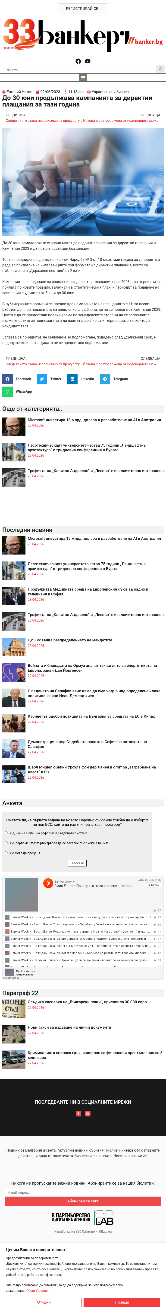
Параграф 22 (20, 993)
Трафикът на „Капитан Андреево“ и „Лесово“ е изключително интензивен (96, 470)
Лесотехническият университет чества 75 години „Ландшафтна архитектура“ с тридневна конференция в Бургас (87, 447)
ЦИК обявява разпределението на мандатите (70, 640)
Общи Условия (37, 1291)
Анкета (12, 803)
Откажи (44, 1302)
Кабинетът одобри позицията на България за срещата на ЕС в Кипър (92, 716)
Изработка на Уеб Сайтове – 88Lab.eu (83, 1231)
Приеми (122, 1302)
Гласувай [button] (77, 863)
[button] (83, 77)
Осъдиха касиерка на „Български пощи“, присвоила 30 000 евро (87, 1002)
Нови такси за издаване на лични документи (69, 1027)
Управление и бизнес (110, 92)
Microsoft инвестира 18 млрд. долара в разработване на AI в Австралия (94, 420)
